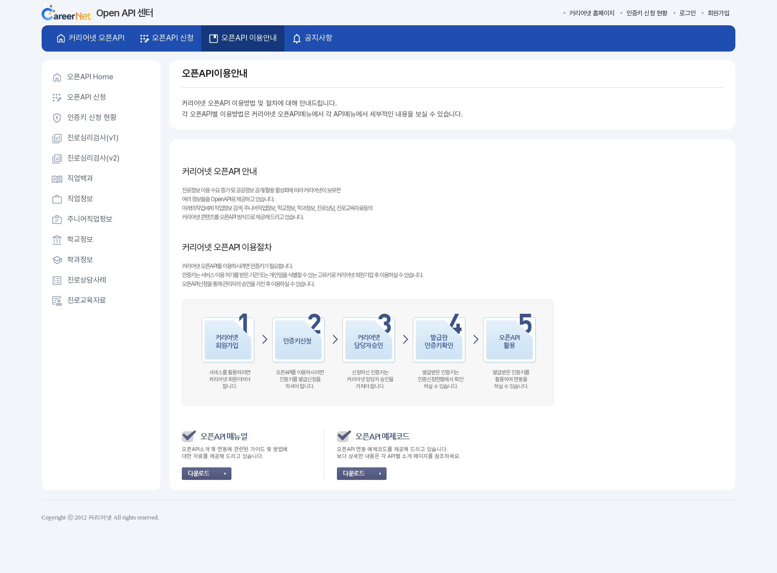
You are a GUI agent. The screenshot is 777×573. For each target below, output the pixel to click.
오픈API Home (90, 76)
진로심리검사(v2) (93, 158)
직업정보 (80, 198)
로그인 (687, 13)
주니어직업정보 (89, 219)
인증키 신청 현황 (646, 13)
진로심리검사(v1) (92, 137)
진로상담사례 (86, 280)
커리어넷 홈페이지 (591, 13)
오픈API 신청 (86, 97)
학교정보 (80, 239)
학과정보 (80, 259)
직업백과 (80, 178)
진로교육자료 (86, 300)
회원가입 (718, 13)
